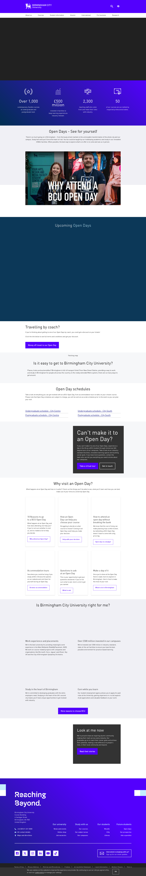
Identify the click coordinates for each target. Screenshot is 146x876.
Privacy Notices (33, 867)
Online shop (62, 832)
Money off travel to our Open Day (42, 345)
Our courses (83, 829)
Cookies (67, 867)
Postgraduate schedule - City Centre (42, 415)
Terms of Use (19, 867)
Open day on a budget (103, 542)
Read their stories (87, 752)
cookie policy (39, 872)
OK (116, 871)
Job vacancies (61, 835)
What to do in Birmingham (104, 587)
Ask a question (126, 835)
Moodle (107, 829)
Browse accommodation (38, 587)
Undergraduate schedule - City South (95, 411)
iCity (108, 832)
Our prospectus (125, 832)
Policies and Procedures (51, 867)
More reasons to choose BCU (73, 711)
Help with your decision (71, 539)
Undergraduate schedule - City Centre (43, 411)
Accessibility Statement (82, 867)
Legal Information (101, 867)
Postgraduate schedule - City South (94, 415)
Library (107, 835)
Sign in (129, 867)
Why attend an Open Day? (39, 539)
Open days (127, 829)
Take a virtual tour (88, 466)
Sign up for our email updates (117, 853)
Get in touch (107, 466)
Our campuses (82, 835)
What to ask (66, 590)
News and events (60, 829)
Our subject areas (81, 832)
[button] (28, 15)
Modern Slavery (117, 867)
